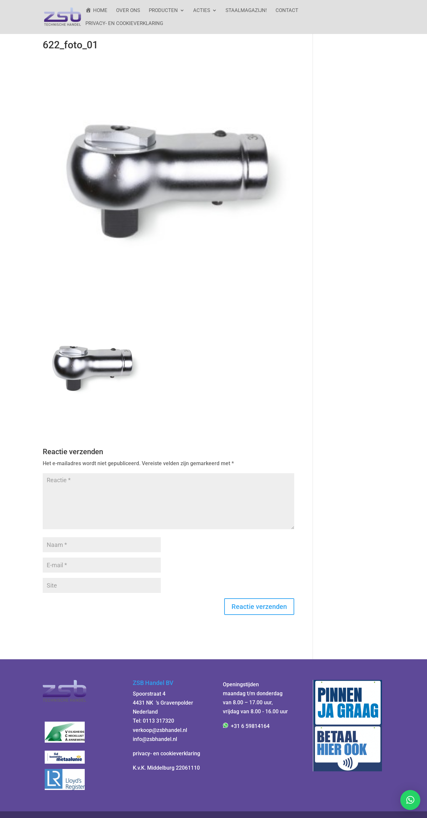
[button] (410, 800)
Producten (163, 10)
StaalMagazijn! (246, 10)
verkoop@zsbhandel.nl (160, 730)
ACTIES (201, 10)
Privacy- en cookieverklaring (124, 23)
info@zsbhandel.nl (155, 739)
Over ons (128, 10)
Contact (287, 10)
